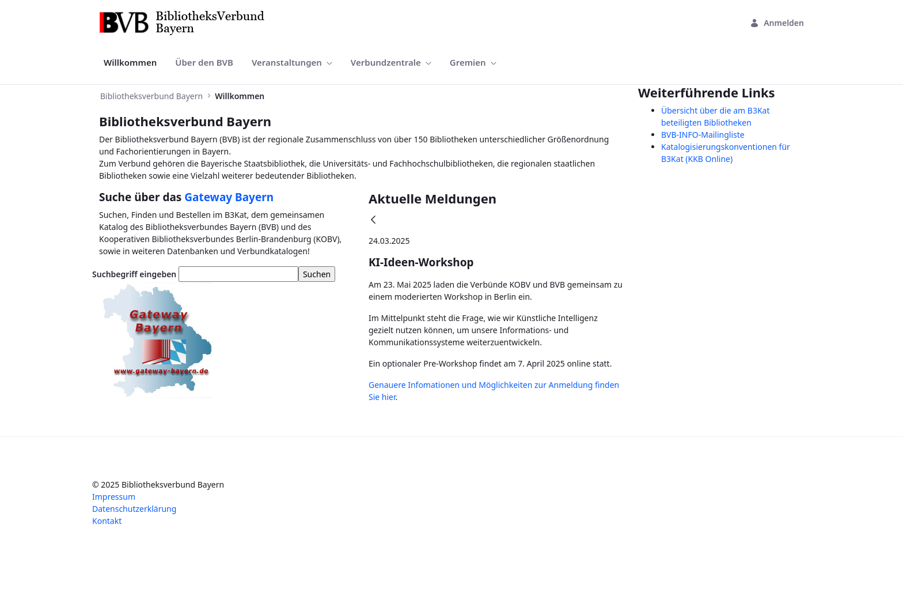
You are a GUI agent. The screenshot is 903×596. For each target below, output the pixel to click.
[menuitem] (130, 62)
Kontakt (107, 520)
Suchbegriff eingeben (134, 274)
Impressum (113, 496)
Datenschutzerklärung (134, 508)
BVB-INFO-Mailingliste (703, 134)
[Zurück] (373, 220)
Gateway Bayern (229, 197)
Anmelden (777, 22)
